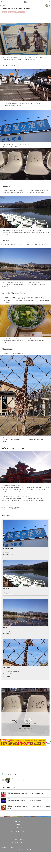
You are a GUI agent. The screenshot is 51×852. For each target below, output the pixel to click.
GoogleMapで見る (8, 554)
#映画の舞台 (12, 12)
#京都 (4, 12)
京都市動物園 (6, 676)
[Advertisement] (25, 759)
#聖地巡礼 (21, 12)
